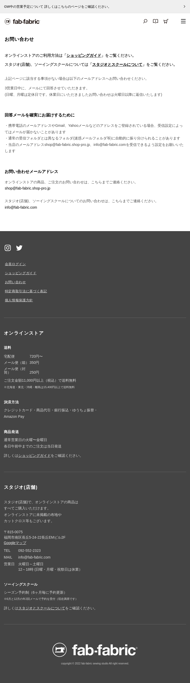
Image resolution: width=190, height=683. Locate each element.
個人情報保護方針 (19, 300)
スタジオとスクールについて (117, 64)
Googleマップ (15, 543)
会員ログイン (15, 264)
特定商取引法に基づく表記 (26, 291)
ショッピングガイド (83, 55)
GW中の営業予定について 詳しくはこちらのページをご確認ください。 (57, 7)
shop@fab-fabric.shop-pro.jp (27, 188)
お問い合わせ (15, 282)
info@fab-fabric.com (21, 207)
